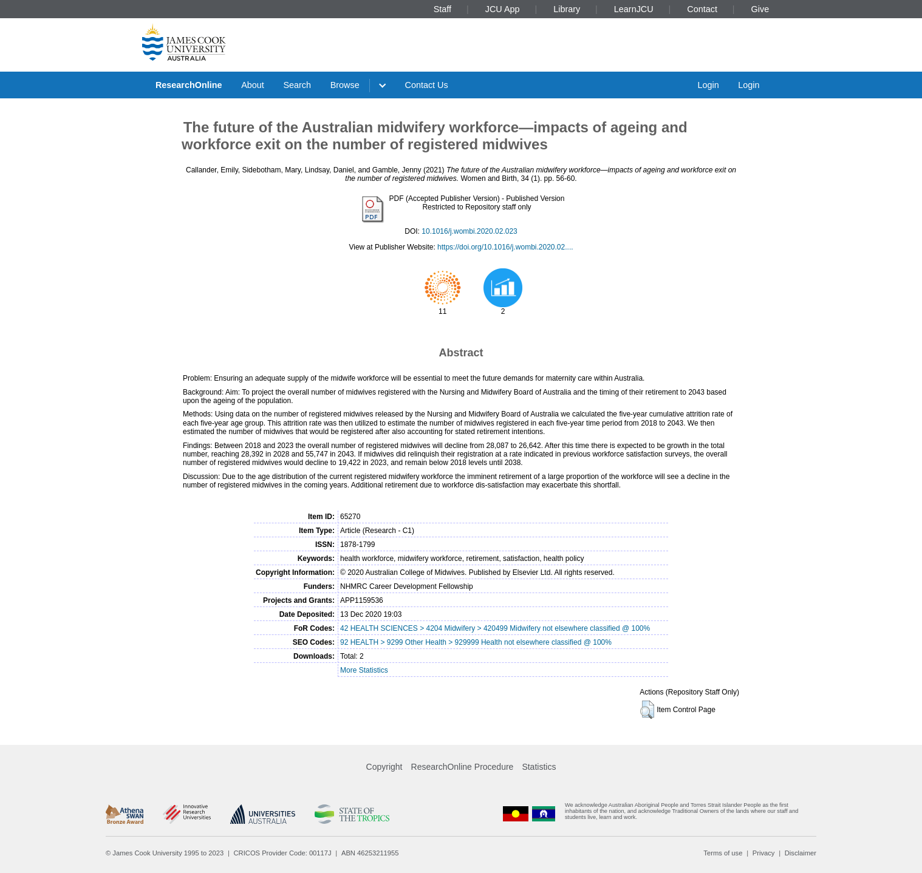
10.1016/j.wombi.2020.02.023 (469, 231)
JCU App (502, 9)
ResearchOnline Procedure (462, 767)
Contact (702, 9)
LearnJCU (634, 9)
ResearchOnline (188, 85)
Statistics (539, 767)
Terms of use (722, 853)
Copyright (384, 767)
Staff (442, 9)
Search (297, 85)
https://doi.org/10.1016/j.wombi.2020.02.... (505, 247)
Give (760, 9)
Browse (345, 85)
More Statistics (364, 670)
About (252, 85)
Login (708, 85)
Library (566, 9)
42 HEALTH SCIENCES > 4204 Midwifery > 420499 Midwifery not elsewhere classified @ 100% (495, 628)
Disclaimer (800, 853)
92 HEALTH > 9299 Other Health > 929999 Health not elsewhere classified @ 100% (476, 642)
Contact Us (426, 85)
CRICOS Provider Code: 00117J (283, 853)
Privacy (764, 853)
